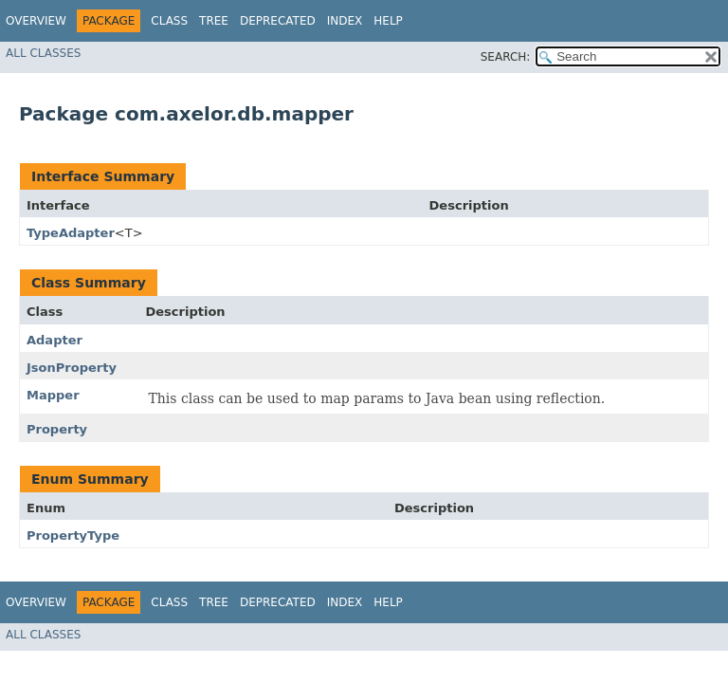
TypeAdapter (71, 233)
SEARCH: (506, 57)
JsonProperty (72, 367)
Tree (213, 21)
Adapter (54, 340)
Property (57, 429)
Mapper (53, 395)
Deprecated (278, 21)
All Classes (43, 53)
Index (345, 21)
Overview (36, 21)
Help (388, 21)
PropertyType (73, 535)
